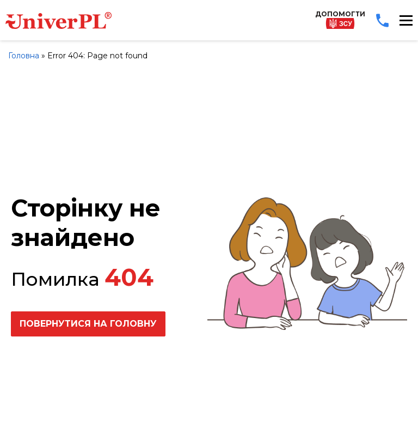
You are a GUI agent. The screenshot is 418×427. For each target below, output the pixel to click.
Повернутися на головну (88, 323)
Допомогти (340, 19)
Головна (23, 56)
